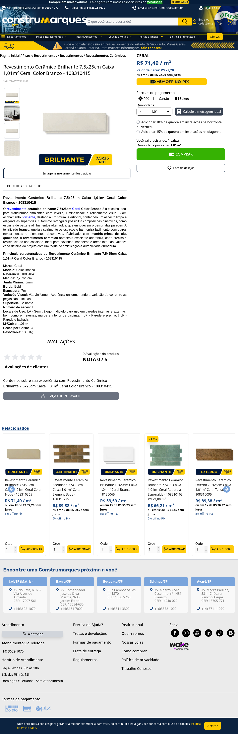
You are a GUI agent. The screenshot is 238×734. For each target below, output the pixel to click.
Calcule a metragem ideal (199, 111)
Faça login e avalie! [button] (60, 396)
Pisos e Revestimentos (40, 55)
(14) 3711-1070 (213, 609)
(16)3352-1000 (165, 609)
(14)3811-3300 (118, 609)
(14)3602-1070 (24, 609)
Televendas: (85, 8)
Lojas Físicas (212, 8)
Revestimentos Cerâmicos (106, 55)
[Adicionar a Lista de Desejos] (181, 168)
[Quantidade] (154, 112)
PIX (143, 98)
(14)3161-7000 (72, 609)
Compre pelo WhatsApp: (30, 8)
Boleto (181, 98)
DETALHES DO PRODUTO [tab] (24, 186)
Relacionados (15, 428)
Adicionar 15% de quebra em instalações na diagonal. (181, 131)
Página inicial (10, 55)
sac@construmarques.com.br (164, 8)
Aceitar (213, 726)
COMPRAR (181, 154)
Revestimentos (71, 55)
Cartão (161, 98)
